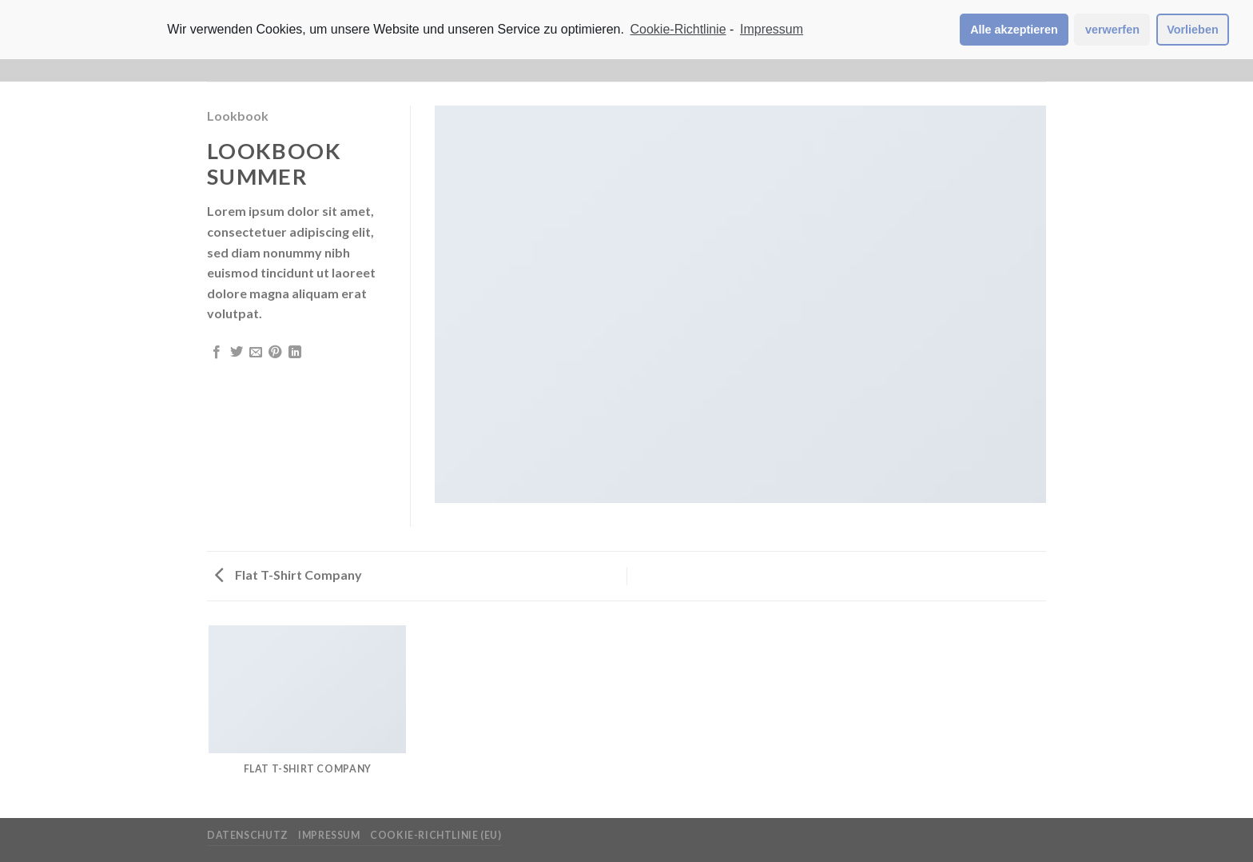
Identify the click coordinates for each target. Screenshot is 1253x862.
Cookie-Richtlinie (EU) (435, 835)
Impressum (329, 835)
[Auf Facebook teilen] (216, 352)
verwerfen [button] (1112, 29)
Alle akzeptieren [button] (1014, 29)
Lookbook (237, 115)
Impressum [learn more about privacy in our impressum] (771, 29)
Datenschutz (247, 835)
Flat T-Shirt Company (288, 574)
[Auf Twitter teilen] (236, 352)
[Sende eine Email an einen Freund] (255, 352)
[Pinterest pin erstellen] (274, 352)
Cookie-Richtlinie (678, 29)
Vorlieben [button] (1193, 29)
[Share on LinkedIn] (294, 352)
